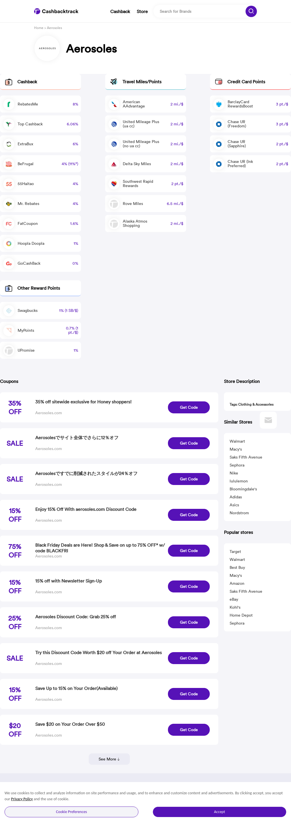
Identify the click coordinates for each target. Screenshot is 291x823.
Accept (219, 811)
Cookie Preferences (71, 811)
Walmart (237, 441)
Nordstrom (239, 512)
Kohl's (235, 607)
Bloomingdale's (243, 489)
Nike (234, 473)
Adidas (236, 496)
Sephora (237, 465)
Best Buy (237, 567)
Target (235, 551)
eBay (234, 599)
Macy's (236, 449)
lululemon (239, 481)
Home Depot (241, 615)
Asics (234, 504)
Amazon (237, 583)
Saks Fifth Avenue (246, 457)
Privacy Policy (22, 799)
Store (142, 11)
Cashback (120, 11)
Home (38, 28)
